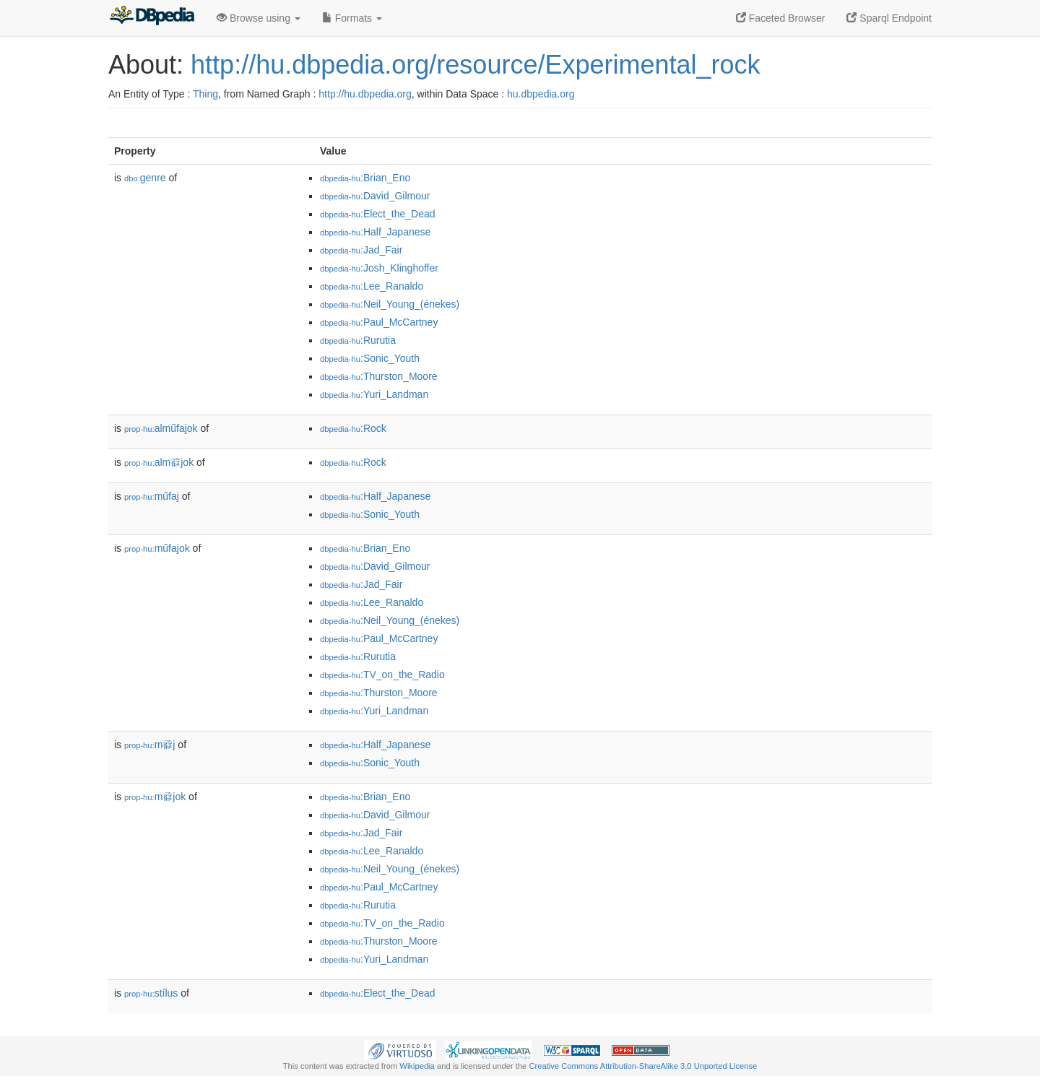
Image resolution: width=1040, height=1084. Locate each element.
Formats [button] (352, 18)
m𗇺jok (155, 796)
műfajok (157, 548)
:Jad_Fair (361, 250)
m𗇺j (149, 744)
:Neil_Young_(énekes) (389, 304)
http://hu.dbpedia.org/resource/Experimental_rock (475, 64)
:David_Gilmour (375, 195)
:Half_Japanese (375, 232)
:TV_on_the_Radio (382, 674)
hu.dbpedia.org (540, 94)
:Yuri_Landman (374, 394)
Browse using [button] (258, 18)
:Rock (353, 428)
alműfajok (161, 428)
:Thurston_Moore (379, 376)
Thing (205, 94)
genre (145, 177)
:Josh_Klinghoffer (379, 268)
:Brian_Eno (365, 177)
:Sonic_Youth (370, 358)
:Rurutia (358, 340)
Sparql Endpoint (889, 18)
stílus (151, 993)
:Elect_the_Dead (378, 214)
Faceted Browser (781, 18)
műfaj (151, 496)
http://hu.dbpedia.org (364, 94)
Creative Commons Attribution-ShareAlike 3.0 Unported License (643, 1066)
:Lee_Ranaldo (371, 286)
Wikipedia (417, 1066)
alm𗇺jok (159, 462)
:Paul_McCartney (379, 322)
